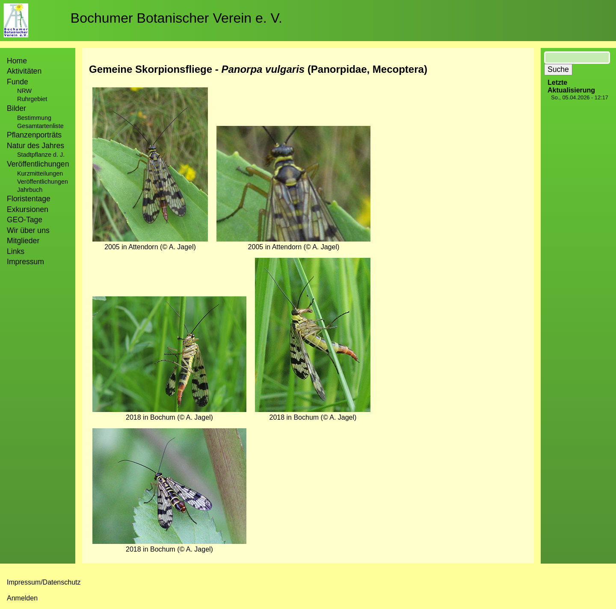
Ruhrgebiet (32, 99)
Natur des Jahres (35, 145)
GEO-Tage (24, 219)
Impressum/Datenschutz (44, 582)
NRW (24, 90)
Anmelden (22, 598)
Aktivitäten (24, 71)
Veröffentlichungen (42, 181)
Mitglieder (23, 240)
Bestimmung (34, 117)
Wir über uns (28, 230)
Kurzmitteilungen (40, 173)
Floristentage (28, 198)
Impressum (25, 261)
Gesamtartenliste (40, 125)
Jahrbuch (29, 189)
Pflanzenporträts (34, 135)
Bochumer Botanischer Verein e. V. (176, 18)
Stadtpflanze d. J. (41, 154)
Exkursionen (27, 209)
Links (15, 251)
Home (17, 61)
